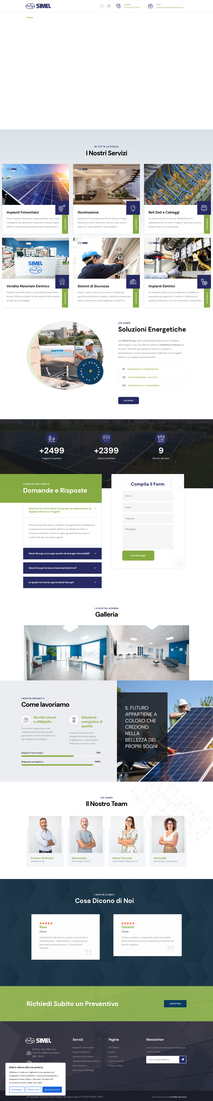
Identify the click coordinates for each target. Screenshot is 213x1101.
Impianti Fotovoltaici (23, 212)
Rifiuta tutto (33, 1089)
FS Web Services (178, 1097)
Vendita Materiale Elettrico (28, 286)
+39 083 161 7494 (131, 7)
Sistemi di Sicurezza (93, 286)
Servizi (64, 17)
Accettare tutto (52, 1089)
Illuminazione (88, 212)
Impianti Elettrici (162, 286)
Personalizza (16, 1089)
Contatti (106, 17)
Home (30, 17)
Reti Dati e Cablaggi (164, 212)
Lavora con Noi (85, 17)
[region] (35, 1079)
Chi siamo (47, 17)
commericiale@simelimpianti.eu (170, 7)
